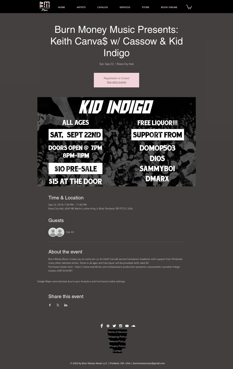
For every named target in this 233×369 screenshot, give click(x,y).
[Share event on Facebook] (49, 305)
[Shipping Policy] (117, 336)
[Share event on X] (57, 305)
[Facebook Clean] (102, 326)
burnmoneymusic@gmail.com (149, 363)
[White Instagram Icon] (121, 326)
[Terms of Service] (117, 332)
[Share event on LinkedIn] (65, 305)
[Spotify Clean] (108, 326)
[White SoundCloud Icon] (133, 326)
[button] (189, 6)
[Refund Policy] (117, 341)
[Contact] (117, 350)
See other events (116, 82)
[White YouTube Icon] (127, 326)
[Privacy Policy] (117, 346)
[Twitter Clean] (114, 326)
